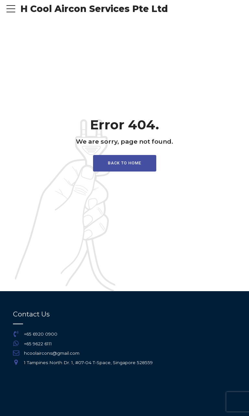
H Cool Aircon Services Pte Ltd (94, 8)
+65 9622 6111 (38, 343)
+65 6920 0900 (40, 334)
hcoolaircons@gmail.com (51, 353)
